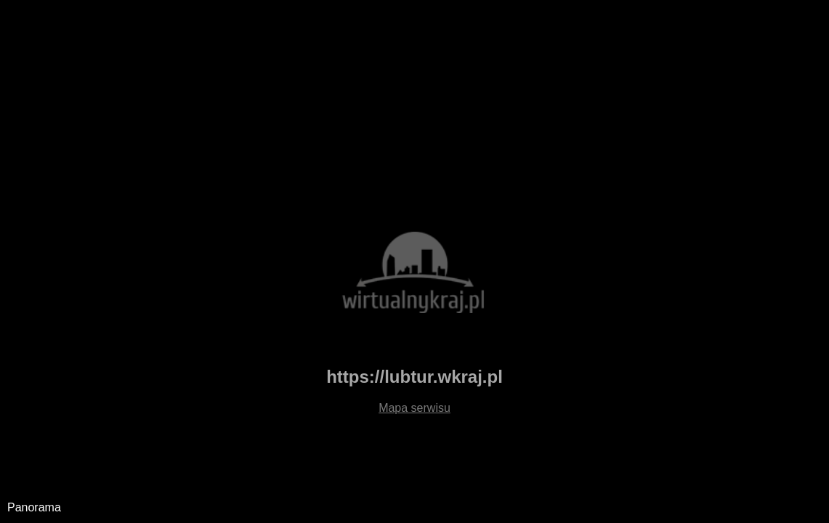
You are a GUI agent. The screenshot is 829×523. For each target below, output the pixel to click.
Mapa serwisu (414, 408)
